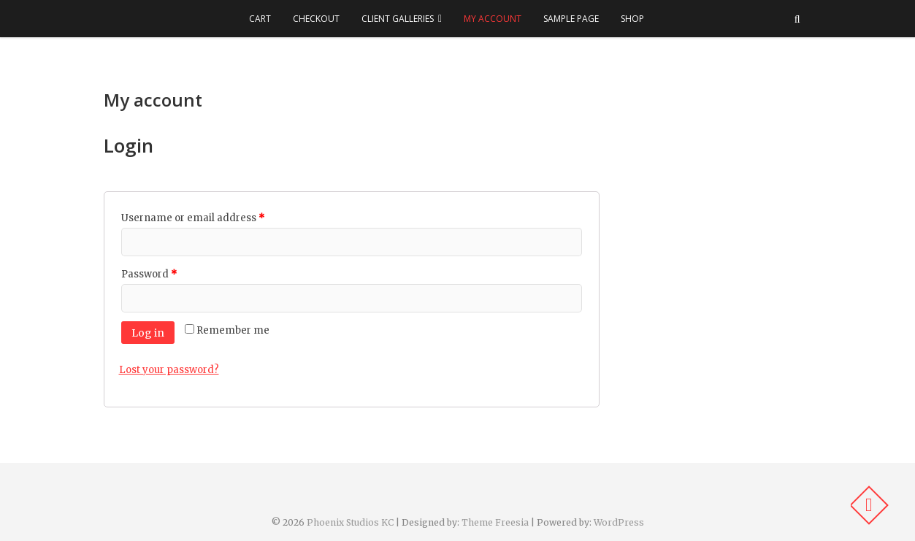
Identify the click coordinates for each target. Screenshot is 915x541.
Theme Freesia (495, 522)
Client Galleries (397, 18)
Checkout (316, 18)
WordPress (619, 522)
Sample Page (571, 18)
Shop (632, 18)
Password (149, 274)
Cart (260, 18)
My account (492, 18)
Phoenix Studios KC (350, 522)
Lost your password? (169, 370)
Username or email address (192, 218)
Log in (147, 332)
